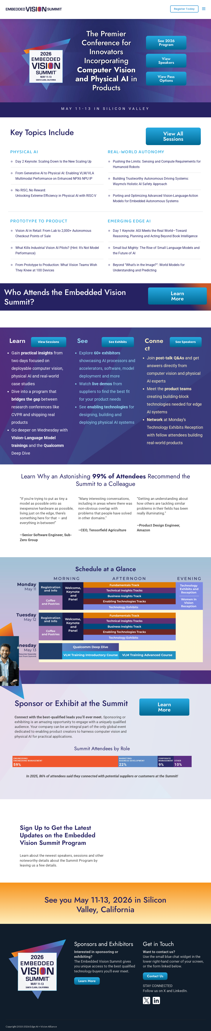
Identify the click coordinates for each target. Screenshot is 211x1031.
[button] (87, 981)
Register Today (184, 9)
